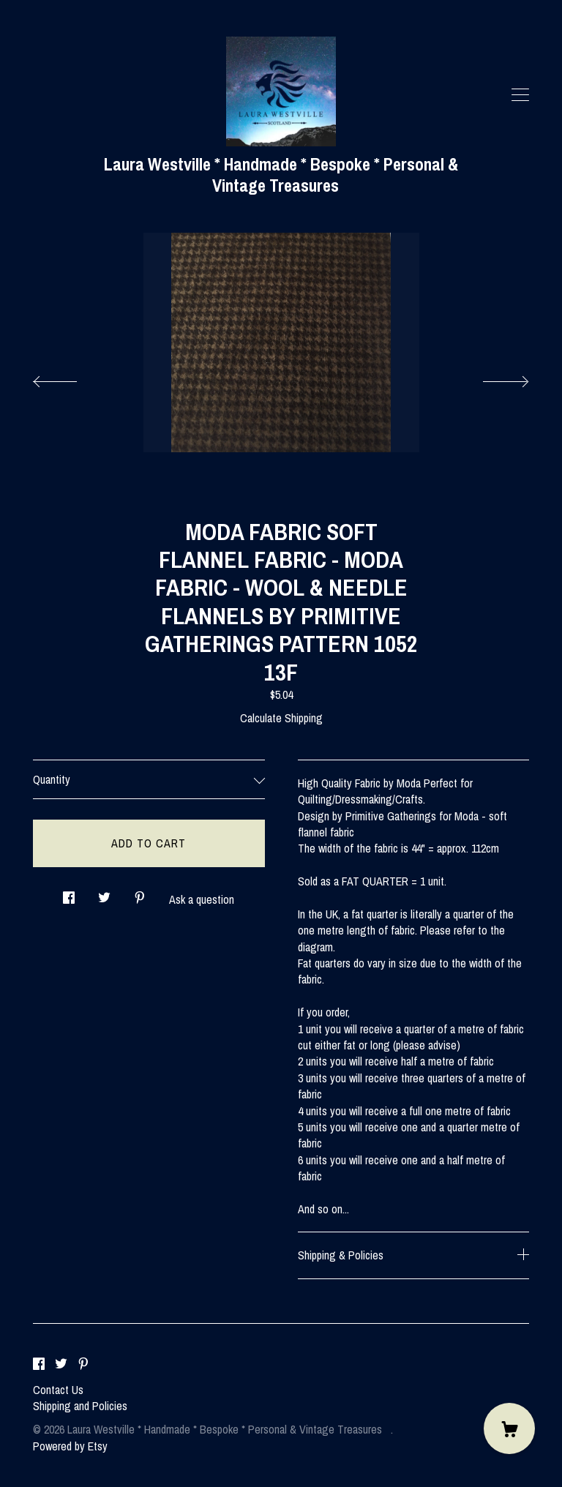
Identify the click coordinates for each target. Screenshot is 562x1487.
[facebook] (39, 1365)
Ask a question (201, 899)
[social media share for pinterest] (140, 894)
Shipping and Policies (80, 1406)
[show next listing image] (492, 377)
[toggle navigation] (520, 95)
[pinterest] (83, 1365)
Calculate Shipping (281, 718)
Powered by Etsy (70, 1446)
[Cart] (509, 1428)
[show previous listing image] (69, 377)
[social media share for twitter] (104, 894)
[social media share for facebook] (69, 894)
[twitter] (61, 1365)
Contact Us (58, 1390)
